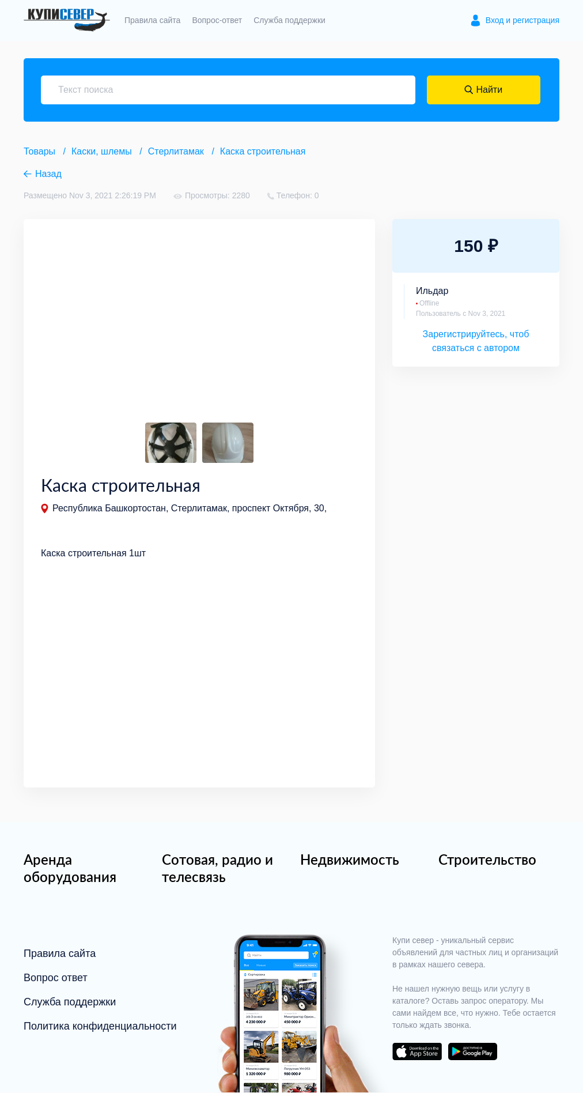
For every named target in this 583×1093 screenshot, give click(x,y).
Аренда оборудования (70, 868)
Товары (39, 151)
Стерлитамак (176, 151)
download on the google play (472, 1052)
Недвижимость (349, 859)
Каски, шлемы (101, 151)
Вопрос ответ (56, 978)
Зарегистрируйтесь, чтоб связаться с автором (476, 341)
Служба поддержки (289, 20)
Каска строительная (263, 151)
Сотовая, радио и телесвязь (217, 868)
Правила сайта (152, 20)
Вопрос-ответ (217, 20)
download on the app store (417, 1052)
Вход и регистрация (522, 20)
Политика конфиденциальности (100, 1026)
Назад (48, 174)
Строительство (487, 859)
